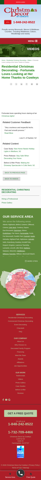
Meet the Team (20, 355)
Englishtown (7, 233)
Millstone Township (9, 254)
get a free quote (20, 413)
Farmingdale (24, 233)
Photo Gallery (7, 203)
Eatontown (17, 230)
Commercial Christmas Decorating (20, 321)
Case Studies (20, 386)
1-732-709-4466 (20, 432)
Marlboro (27, 248)
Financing (20, 352)
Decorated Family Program (20, 348)
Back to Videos (11, 179)
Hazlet (32, 236)
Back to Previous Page (15, 173)
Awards (20, 359)
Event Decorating (20, 325)
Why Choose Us (20, 345)
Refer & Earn (20, 2)
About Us (20, 341)
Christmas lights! (8, 116)
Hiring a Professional (10, 199)
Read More (8, 133)
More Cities (32, 261)
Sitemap (26, 468)
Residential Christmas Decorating (16, 191)
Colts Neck (12, 227)
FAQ (20, 332)
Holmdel (31, 239)
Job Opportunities (20, 366)
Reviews (20, 393)
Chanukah (20, 328)
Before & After (20, 390)
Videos (20, 379)
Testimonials (20, 376)
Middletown (21, 251)
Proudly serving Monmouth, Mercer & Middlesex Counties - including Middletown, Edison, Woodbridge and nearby (20, 32)
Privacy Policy (34, 465)
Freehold (27, 236)
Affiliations (20, 362)
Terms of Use (17, 468)
